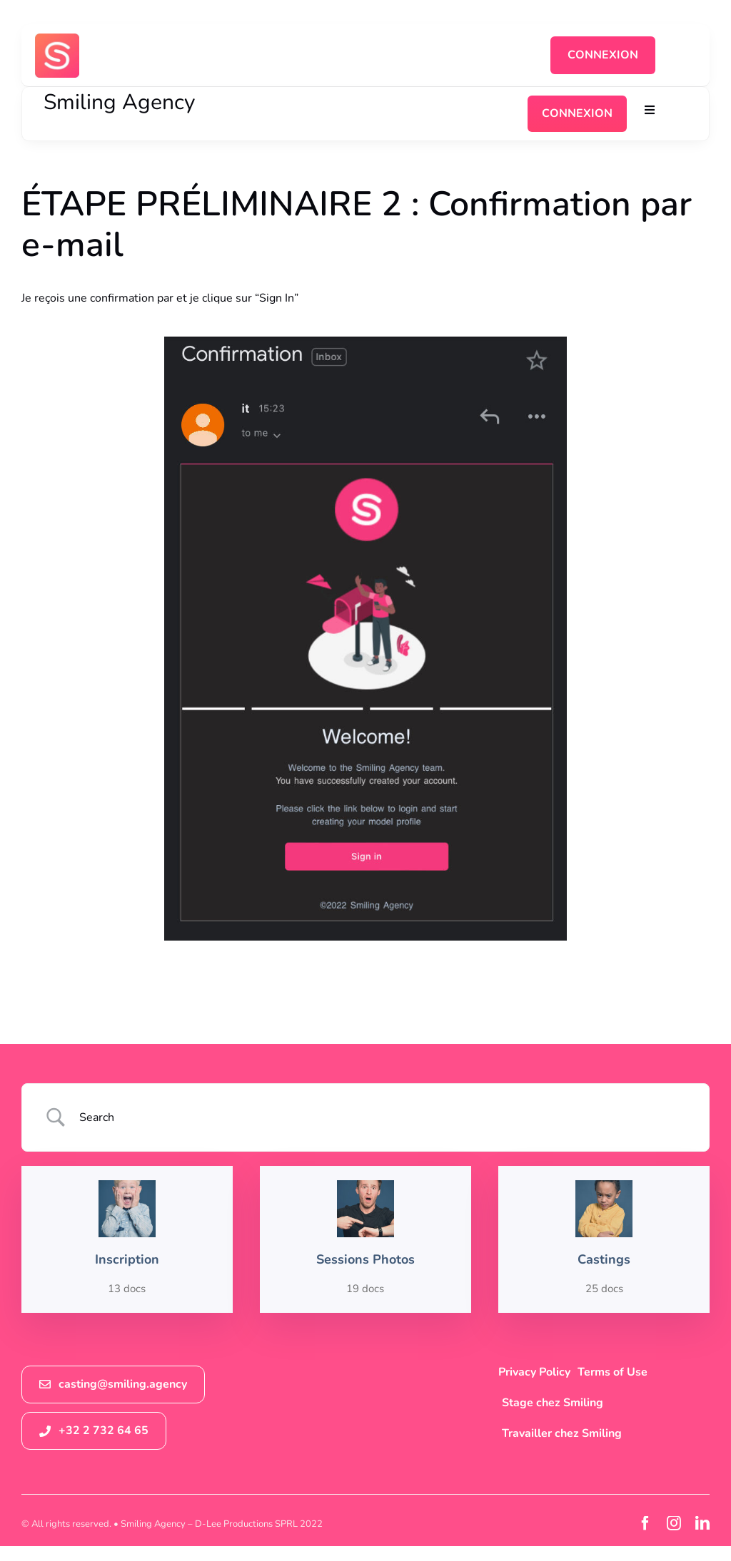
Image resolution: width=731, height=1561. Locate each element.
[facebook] (645, 1523)
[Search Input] (383, 1117)
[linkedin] (702, 1523)
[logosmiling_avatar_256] (57, 39)
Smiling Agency (119, 102)
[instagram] (674, 1523)
